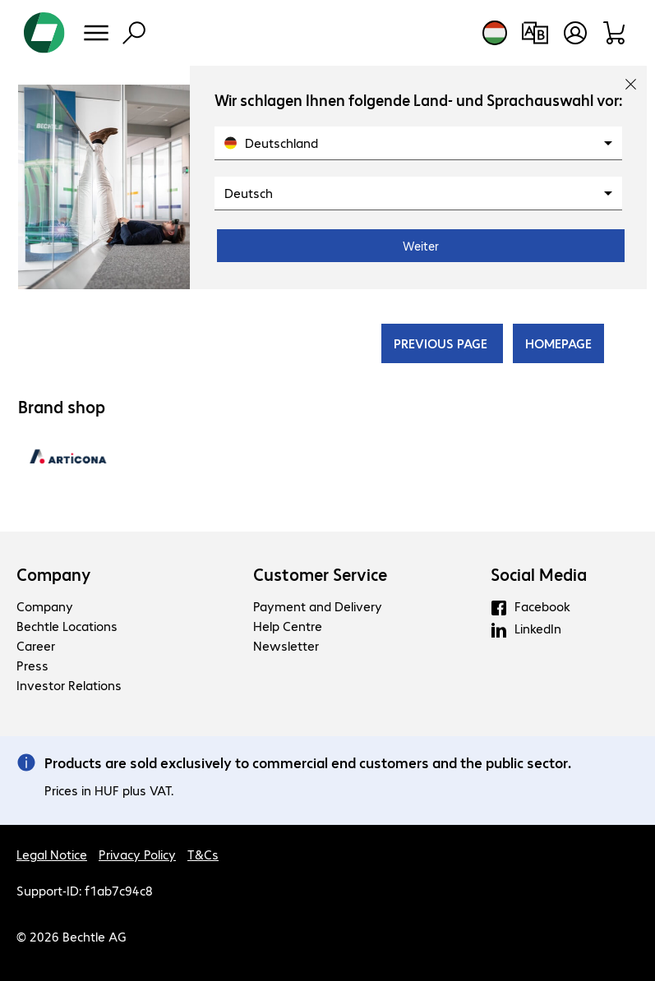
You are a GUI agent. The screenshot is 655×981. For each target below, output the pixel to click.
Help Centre (287, 625)
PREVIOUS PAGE (442, 343)
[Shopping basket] (615, 33)
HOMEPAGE (558, 343)
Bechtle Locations (67, 625)
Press (32, 665)
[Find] (134, 33)
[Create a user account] (575, 33)
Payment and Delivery (317, 606)
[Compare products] (534, 33)
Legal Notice (51, 854)
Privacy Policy (137, 854)
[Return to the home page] (44, 33)
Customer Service (320, 574)
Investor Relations (69, 684)
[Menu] (96, 33)
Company (53, 574)
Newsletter (286, 645)
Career (35, 645)
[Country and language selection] (494, 33)
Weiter (421, 245)
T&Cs (203, 854)
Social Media (539, 574)
